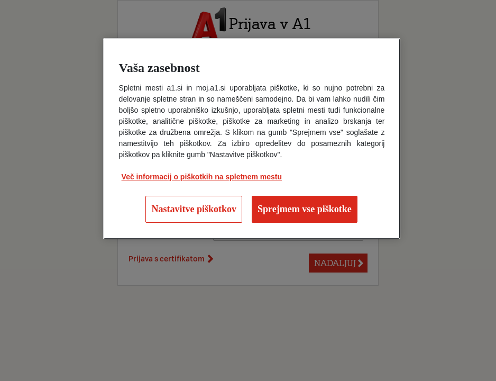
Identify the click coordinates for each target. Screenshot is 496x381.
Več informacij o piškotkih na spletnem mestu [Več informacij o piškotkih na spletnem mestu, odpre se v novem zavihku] (202, 177)
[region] (252, 138)
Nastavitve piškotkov (193, 209)
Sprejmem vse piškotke (305, 209)
